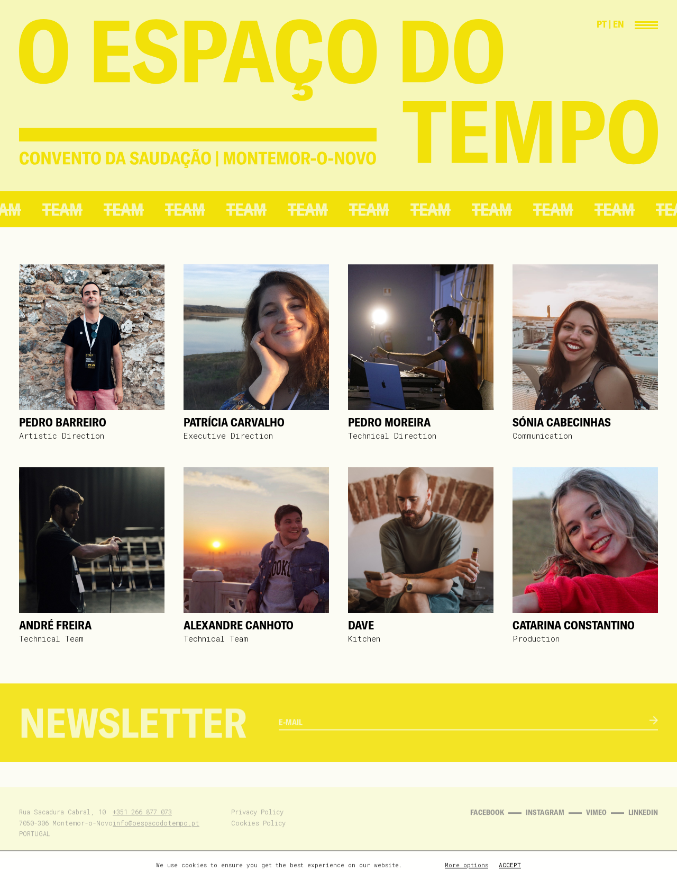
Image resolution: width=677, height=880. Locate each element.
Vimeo (596, 825)
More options (466, 866)
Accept (510, 866)
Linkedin (643, 825)
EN (618, 24)
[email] (464, 738)
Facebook (487, 825)
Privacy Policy (257, 825)
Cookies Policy (258, 835)
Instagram (545, 825)
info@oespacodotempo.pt (156, 835)
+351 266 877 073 (142, 825)
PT (602, 24)
